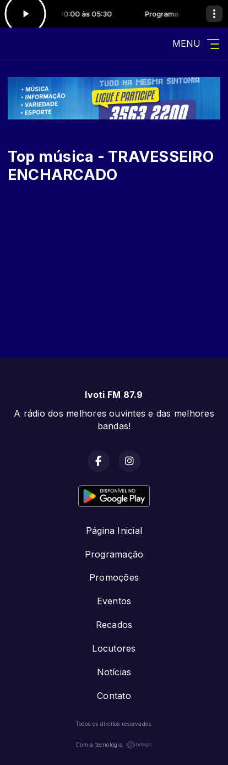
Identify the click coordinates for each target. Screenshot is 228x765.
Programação (114, 554)
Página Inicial (114, 530)
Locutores (113, 648)
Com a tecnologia (114, 744)
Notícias (114, 671)
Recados (114, 624)
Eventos (114, 600)
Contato (114, 695)
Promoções (114, 577)
